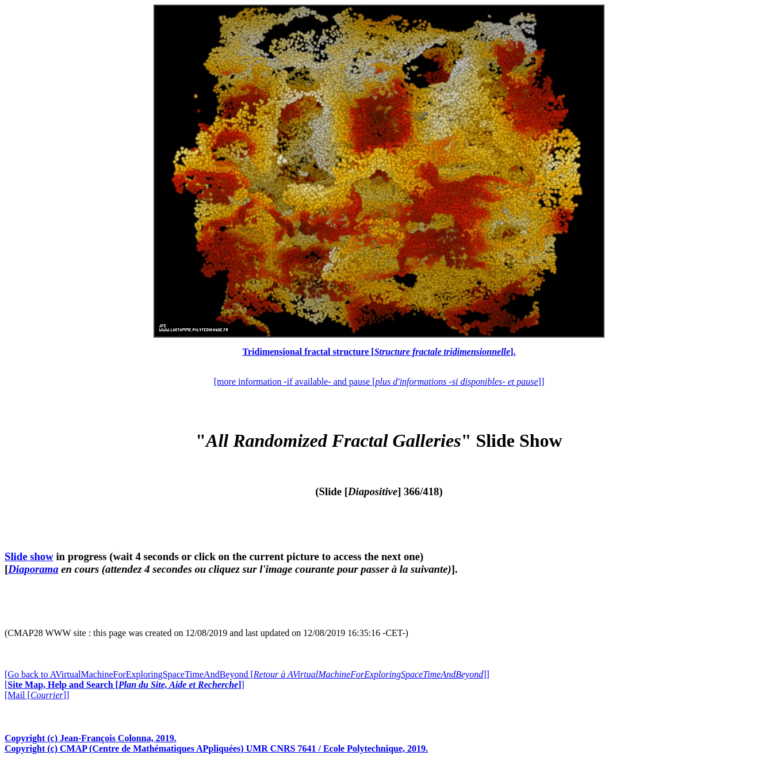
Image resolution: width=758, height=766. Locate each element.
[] (124, 685)
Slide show (29, 556)
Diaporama (33, 569)
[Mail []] (37, 695)
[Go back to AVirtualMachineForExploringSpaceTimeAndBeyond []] (247, 674)
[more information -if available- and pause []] (379, 381)
